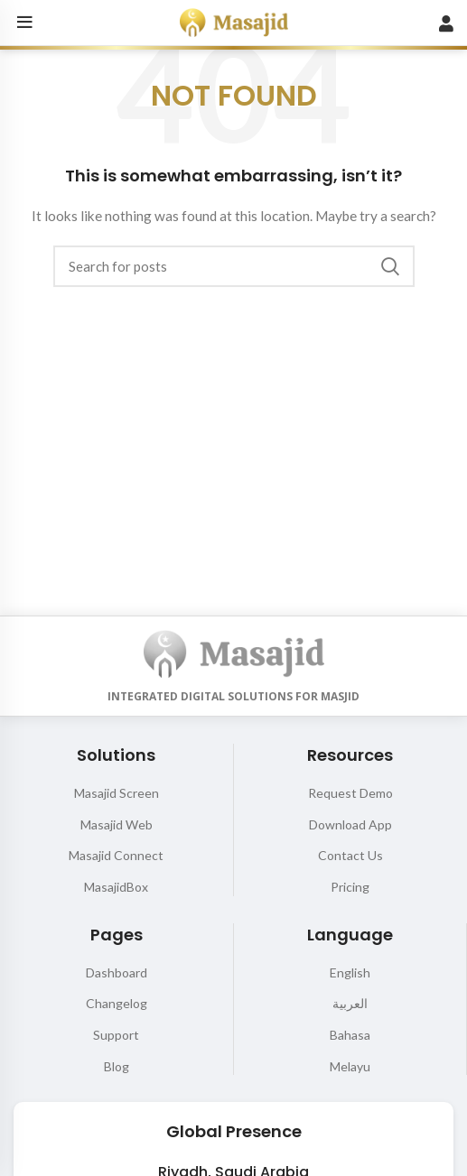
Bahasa (350, 1034)
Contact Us (350, 855)
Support (116, 1034)
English (350, 972)
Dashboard (116, 972)
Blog (116, 1066)
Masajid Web (116, 824)
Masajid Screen (116, 793)
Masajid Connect (116, 855)
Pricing (350, 886)
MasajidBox (116, 886)
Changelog (116, 1003)
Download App (350, 824)
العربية (350, 1003)
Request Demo (350, 793)
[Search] (234, 266)
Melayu (350, 1066)
